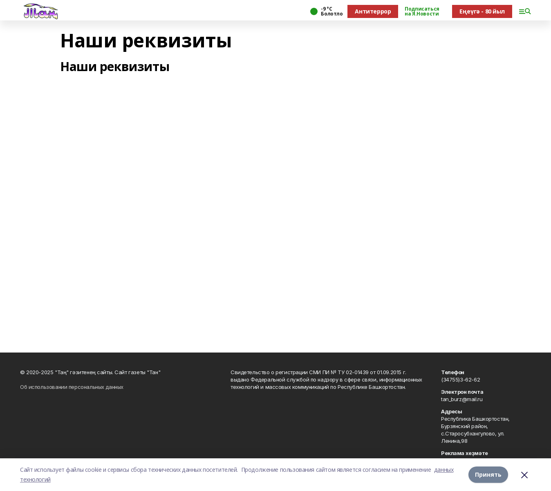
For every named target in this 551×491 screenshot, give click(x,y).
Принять (488, 474)
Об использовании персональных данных (71, 387)
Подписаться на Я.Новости (422, 11)
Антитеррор (373, 11)
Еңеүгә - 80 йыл (482, 11)
